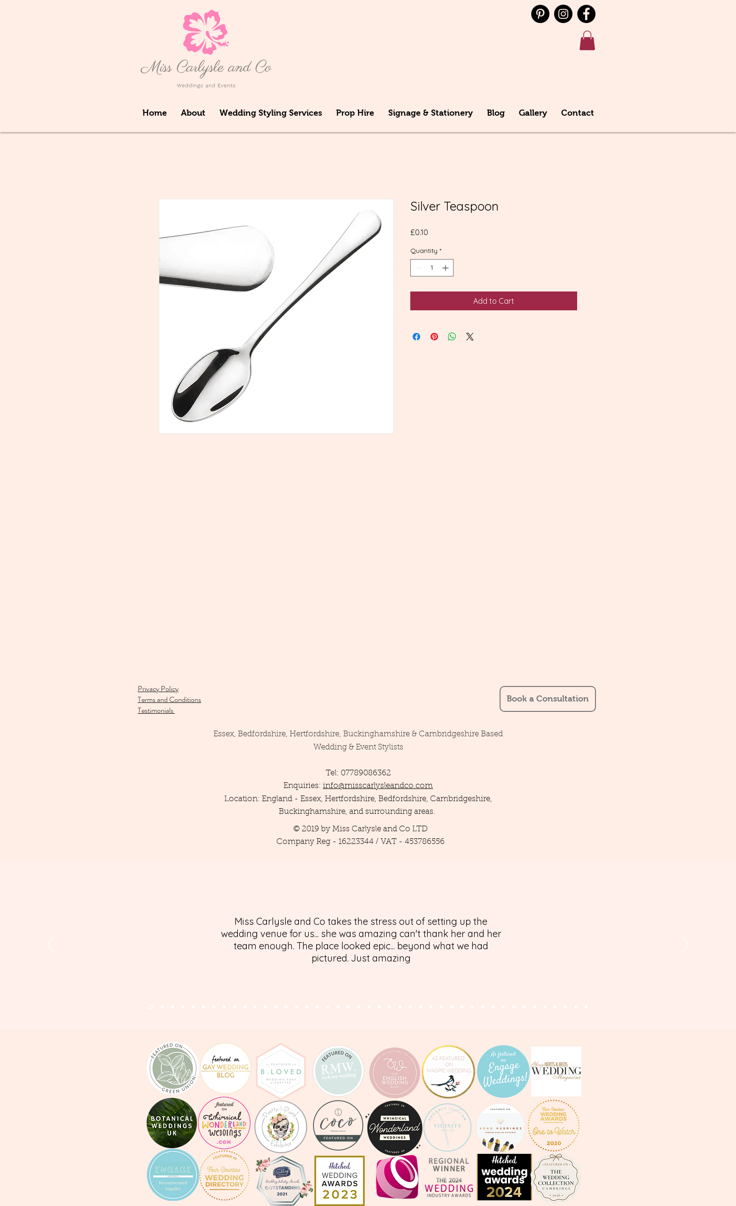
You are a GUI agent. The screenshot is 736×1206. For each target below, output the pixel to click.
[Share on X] (470, 336)
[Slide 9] (234, 1007)
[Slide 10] (244, 1007)
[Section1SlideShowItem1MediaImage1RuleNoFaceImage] (151, 1007)
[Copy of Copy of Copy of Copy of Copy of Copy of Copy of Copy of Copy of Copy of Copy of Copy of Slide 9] (586, 1007)
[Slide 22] (369, 1007)
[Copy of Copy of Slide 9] (482, 1007)
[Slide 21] (358, 1007)
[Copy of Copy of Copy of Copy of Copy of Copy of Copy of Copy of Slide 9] (544, 1007)
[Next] (685, 945)
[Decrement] (417, 268)
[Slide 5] (203, 1007)
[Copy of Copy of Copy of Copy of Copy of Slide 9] (513, 1007)
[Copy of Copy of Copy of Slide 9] (493, 1007)
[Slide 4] (182, 1007)
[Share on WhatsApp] (452, 336)
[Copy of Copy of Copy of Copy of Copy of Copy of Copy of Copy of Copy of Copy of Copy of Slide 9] (575, 1007)
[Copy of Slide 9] (472, 1007)
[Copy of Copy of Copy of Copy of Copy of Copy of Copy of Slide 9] (534, 1007)
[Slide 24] (389, 1007)
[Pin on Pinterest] (434, 336)
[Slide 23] (379, 1007)
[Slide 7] (193, 1007)
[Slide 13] (275, 1007)
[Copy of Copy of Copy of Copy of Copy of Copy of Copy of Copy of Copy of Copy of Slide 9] (565, 1007)
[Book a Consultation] (548, 699)
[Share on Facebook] (416, 336)
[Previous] (51, 945)
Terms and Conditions (169, 699)
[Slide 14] (286, 1007)
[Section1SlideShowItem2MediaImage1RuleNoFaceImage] (162, 1007)
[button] (587, 40)
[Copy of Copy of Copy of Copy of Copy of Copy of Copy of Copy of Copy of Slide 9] (555, 1007)
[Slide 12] (265, 1007)
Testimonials (156, 710)
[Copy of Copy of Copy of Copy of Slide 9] (503, 1007)
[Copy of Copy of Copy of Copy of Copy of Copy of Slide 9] (524, 1007)
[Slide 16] (306, 1007)
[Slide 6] (213, 1007)
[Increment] (446, 268)
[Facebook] (586, 14)
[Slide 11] (255, 1007)
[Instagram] (563, 14)
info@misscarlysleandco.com (378, 786)
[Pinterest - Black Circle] (540, 14)
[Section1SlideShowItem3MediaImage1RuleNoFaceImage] (172, 1007)
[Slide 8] (224, 1007)
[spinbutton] (431, 268)
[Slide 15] (296, 1007)
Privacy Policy (158, 688)
